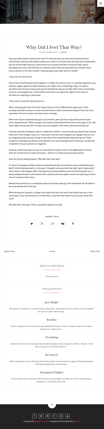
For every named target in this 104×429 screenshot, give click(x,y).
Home (52, 251)
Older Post (95, 251)
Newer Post (9, 251)
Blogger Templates (42, 421)
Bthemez (77, 421)
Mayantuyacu (52, 277)
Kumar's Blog (18, 6)
